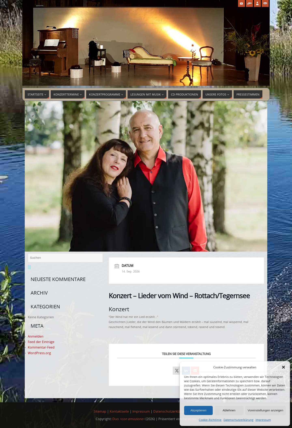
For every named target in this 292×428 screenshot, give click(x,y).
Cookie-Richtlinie (210, 420)
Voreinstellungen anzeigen (265, 410)
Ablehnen (229, 410)
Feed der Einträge (41, 342)
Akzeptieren (198, 410)
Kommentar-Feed (41, 347)
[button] (283, 367)
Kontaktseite (119, 411)
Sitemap (100, 411)
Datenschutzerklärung (238, 420)
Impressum (263, 420)
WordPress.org (39, 353)
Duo (128, 419)
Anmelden (35, 336)
